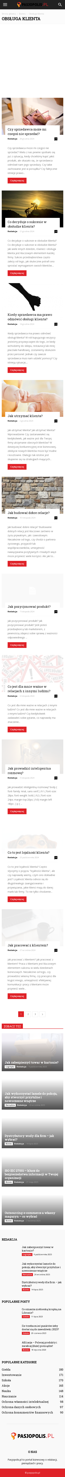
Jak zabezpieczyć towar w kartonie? (31, 1062)
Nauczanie (9, 1396)
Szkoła (26, 1316)
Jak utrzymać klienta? (25, 416)
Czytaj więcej (17, 180)
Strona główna (9, 13)
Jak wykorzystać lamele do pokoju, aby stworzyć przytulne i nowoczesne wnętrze (31, 1097)
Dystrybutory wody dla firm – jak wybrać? (29, 1137)
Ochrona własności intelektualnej (25, 1401)
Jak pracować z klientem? (28, 945)
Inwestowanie (11, 1375)
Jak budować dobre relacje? (29, 513)
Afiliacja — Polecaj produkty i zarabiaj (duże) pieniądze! (39, 1344)
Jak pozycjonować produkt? (29, 606)
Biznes (9, 1143)
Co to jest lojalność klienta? (28, 852)
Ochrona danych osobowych (21, 1407)
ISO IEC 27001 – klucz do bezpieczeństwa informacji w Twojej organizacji (31, 1174)
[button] (60, 4)
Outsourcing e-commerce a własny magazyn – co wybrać (30, 1214)
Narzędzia (10, 1105)
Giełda (6, 1369)
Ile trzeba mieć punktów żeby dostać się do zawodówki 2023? (40, 1327)
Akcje (6, 1385)
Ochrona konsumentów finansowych (27, 1412)
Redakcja (12, 138)
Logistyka (10, 1066)
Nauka (6, 1391)
